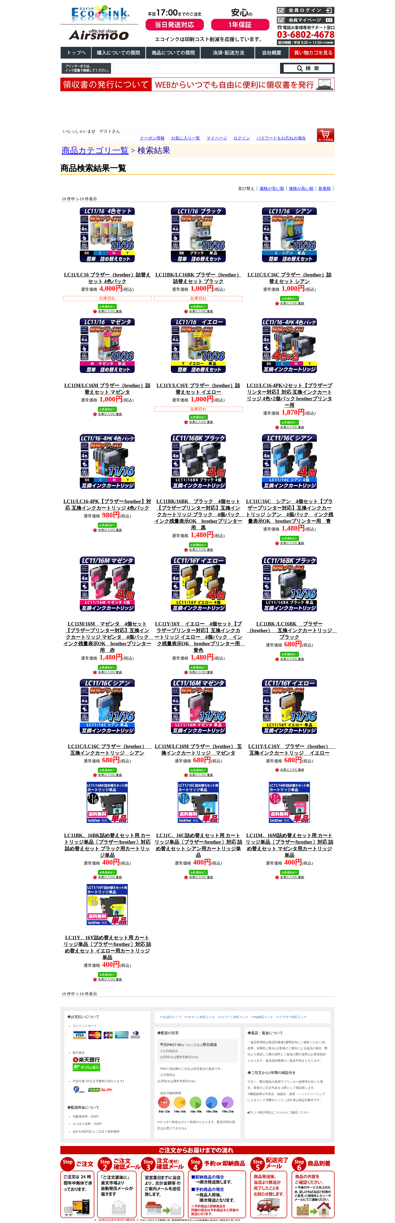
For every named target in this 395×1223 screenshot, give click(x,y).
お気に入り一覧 (185, 138)
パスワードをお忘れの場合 (281, 138)
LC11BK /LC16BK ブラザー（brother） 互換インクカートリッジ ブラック (292, 630)
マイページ (217, 138)
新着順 (324, 188)
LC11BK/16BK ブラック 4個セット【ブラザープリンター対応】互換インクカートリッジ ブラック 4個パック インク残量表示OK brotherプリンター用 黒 (199, 515)
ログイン (241, 138)
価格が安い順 (271, 188)
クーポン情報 (152, 138)
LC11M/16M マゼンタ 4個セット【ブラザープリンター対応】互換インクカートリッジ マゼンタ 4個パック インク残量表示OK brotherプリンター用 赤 (108, 637)
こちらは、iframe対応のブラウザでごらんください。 (197, 1114)
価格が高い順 (301, 188)
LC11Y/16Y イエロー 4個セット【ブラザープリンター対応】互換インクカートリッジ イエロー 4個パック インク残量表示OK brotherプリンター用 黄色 (199, 637)
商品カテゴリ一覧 (95, 150)
